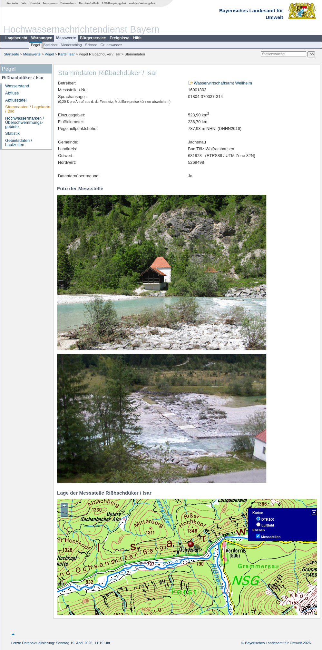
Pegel (35, 45)
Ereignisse (119, 38)
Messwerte (66, 38)
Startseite (12, 3)
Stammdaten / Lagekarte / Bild (27, 108)
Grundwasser (111, 45)
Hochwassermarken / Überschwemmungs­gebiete (24, 122)
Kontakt (34, 3)
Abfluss (12, 93)
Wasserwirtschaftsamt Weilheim (223, 83)
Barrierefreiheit (89, 3)
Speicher (50, 45)
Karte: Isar (66, 54)
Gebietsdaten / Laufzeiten (18, 142)
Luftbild (267, 525)
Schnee (91, 45)
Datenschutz (68, 3)
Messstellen (270, 537)
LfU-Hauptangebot (114, 3)
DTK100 (267, 519)
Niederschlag (71, 45)
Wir (24, 3)
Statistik (12, 133)
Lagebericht (16, 38)
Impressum (50, 3)
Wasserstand (17, 86)
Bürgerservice (93, 38)
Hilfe (137, 38)
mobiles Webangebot (142, 3)
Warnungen (42, 38)
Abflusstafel (15, 100)
